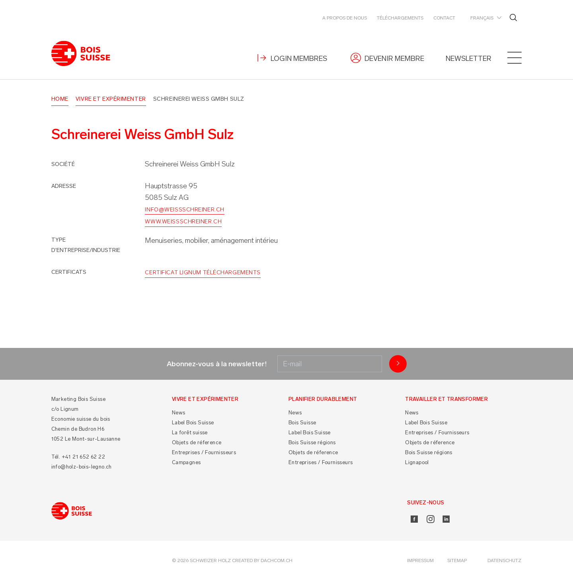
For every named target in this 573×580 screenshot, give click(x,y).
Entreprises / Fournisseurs (204, 452)
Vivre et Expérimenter (111, 99)
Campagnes (186, 462)
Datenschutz (504, 560)
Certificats (68, 272)
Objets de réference (197, 442)
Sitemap (457, 560)
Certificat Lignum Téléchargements (202, 272)
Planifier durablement (322, 399)
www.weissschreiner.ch (183, 221)
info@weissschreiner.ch (184, 209)
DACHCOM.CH (276, 560)
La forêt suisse (190, 432)
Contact (444, 18)
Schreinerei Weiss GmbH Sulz (198, 99)
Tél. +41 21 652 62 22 (78, 457)
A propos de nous (344, 18)
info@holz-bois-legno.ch (81, 467)
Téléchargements (400, 18)
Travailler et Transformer (446, 399)
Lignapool (417, 462)
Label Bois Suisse (193, 423)
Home (59, 99)
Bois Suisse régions (312, 442)
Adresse (63, 186)
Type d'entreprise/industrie (85, 245)
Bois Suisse (302, 423)
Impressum (420, 560)
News (178, 413)
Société (63, 164)
